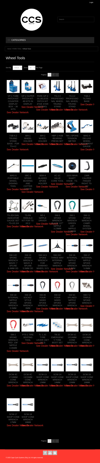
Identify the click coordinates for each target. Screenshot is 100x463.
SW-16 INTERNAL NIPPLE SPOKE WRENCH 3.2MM (72, 262)
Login (91, 2)
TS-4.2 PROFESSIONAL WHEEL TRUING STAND (72, 101)
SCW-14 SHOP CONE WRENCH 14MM (57, 378)
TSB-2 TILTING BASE (87, 98)
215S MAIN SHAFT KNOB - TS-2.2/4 (72, 179)
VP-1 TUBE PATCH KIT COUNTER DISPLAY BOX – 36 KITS (13, 102)
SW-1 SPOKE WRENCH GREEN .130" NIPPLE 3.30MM (72, 223)
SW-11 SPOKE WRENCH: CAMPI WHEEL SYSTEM (87, 222)
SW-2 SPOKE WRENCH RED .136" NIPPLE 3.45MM (13, 341)
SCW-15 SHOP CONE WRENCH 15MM (72, 378)
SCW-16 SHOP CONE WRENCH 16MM (86, 378)
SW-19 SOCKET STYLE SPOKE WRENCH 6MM (28, 301)
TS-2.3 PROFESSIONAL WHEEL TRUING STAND (57, 101)
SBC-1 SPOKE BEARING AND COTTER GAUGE (28, 182)
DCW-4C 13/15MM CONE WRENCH (28, 378)
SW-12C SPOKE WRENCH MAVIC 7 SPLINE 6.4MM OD (13, 262)
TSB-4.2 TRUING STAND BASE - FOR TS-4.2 (13, 141)
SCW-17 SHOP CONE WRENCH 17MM (13, 418)
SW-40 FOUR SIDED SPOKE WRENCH (42, 300)
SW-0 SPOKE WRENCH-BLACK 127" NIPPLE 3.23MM (57, 222)
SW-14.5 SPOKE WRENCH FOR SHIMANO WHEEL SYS (42, 262)
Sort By (8, 68)
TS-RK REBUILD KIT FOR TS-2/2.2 (28, 219)
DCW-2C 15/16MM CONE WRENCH (87, 338)
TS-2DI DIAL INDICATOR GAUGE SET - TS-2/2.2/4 (13, 219)
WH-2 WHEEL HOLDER (42, 138)
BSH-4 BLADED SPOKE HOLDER (42, 179)
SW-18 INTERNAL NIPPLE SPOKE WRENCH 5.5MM (13, 301)
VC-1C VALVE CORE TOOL (57, 178)
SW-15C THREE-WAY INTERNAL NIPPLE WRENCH (57, 260)
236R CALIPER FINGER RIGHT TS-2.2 (87, 180)
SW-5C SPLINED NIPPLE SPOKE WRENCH (72, 300)
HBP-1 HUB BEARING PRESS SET (57, 138)
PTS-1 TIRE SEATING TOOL (28, 337)
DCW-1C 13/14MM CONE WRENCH (72, 338)
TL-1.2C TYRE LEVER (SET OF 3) (42, 338)
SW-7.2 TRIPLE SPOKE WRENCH (87, 299)
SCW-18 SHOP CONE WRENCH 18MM (28, 418)
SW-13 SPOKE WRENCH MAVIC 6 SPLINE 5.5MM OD (28, 262)
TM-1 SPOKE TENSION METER (72, 138)
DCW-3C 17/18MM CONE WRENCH (13, 378)
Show (26, 68)
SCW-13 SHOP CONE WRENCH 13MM (42, 378)
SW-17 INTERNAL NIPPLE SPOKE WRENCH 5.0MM (87, 262)
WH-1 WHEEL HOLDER (28, 138)
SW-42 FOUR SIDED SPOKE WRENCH (57, 300)
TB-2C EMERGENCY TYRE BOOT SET (57, 338)
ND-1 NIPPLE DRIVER (43, 218)
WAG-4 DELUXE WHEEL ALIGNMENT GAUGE (87, 141)
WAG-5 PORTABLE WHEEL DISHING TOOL (13, 180)
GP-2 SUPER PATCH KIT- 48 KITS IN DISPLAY (27, 100)
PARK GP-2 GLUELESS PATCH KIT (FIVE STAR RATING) (42, 101)
